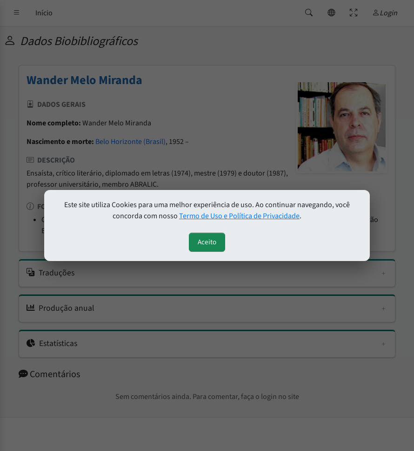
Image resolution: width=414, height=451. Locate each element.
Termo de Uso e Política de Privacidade (239, 216)
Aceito (207, 242)
